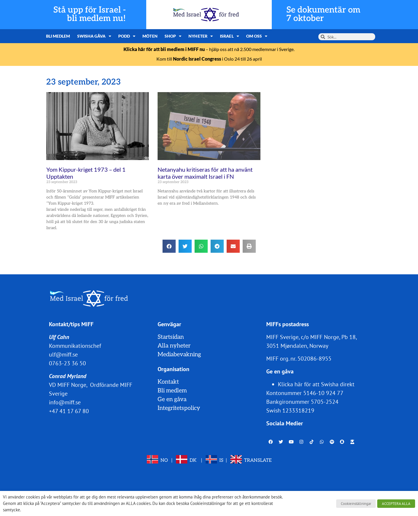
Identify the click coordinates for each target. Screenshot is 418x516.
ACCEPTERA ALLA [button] (396, 503)
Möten (150, 36)
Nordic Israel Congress (197, 59)
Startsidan (171, 337)
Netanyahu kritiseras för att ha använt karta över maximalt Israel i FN (205, 173)
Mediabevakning (179, 354)
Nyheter (200, 36)
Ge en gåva (172, 399)
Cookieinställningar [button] (356, 503)
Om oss (257, 36)
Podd (127, 36)
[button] (169, 246)
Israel (229, 36)
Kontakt (168, 381)
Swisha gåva (94, 36)
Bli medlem (58, 36)
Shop (173, 36)
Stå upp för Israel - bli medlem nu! (89, 14)
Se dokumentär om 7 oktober (323, 14)
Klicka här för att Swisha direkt (316, 384)
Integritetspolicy (179, 408)
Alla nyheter (174, 345)
